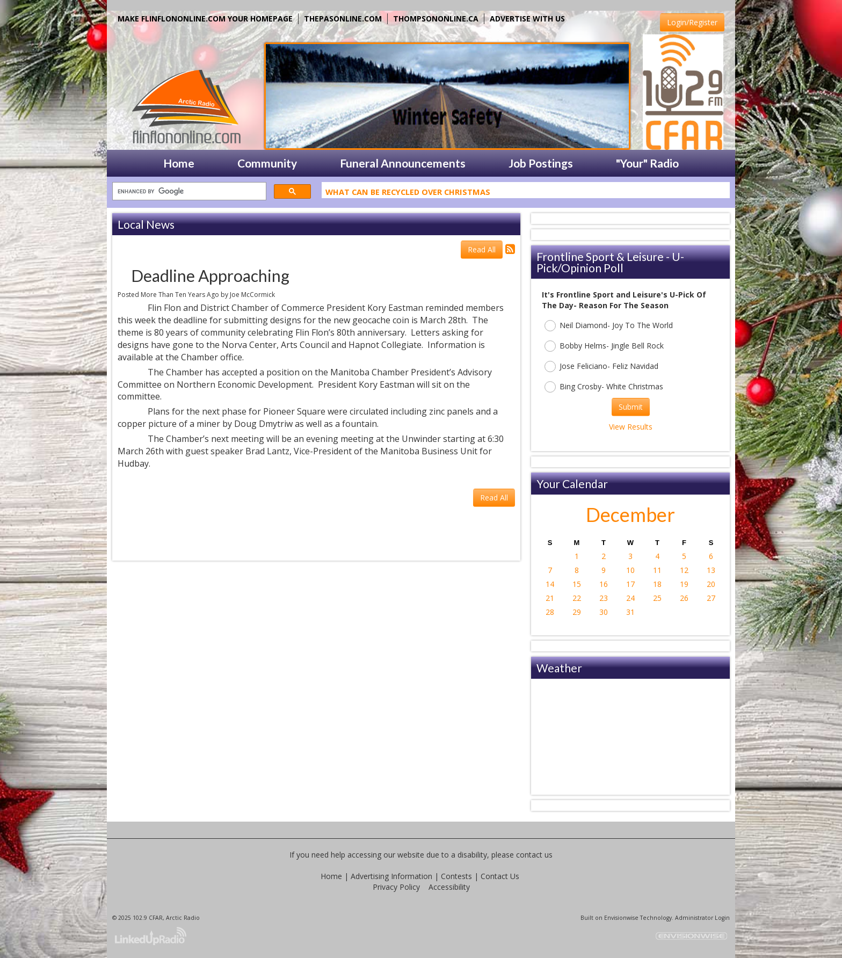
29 (576, 612)
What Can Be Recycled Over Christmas (407, 193)
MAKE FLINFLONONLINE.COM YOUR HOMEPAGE (205, 18)
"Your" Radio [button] (647, 163)
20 (711, 584)
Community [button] (267, 163)
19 (684, 584)
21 (550, 598)
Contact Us (500, 876)
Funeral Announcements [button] (403, 163)
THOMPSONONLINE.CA (435, 18)
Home (331, 876)
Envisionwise (621, 917)
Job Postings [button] (541, 163)
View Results (630, 427)
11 (657, 570)
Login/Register (692, 22)
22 (576, 598)
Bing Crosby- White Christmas (604, 387)
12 (684, 570)
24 (630, 598)
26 (684, 598)
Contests (456, 876)
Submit (631, 407)
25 (657, 598)
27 (711, 598)
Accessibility (449, 887)
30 (603, 612)
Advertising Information (391, 876)
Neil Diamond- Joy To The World (609, 325)
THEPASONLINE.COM (343, 18)
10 (630, 570)
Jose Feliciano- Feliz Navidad (601, 366)
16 (603, 584)
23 (603, 598)
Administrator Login (702, 917)
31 (630, 612)
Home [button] (178, 163)
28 (550, 612)
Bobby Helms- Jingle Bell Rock (604, 346)
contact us (534, 855)
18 (657, 584)
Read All (482, 249)
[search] (188, 191)
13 (711, 570)
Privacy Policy (396, 887)
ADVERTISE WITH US (527, 18)
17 (630, 584)
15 (576, 584)
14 (550, 584)
